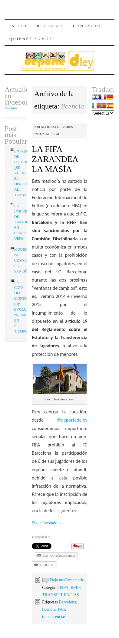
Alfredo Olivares (57, 127)
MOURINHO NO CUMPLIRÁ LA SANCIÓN (24, 260)
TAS (61, 609)
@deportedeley (72, 420)
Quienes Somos (30, 39)
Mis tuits (11, 108)
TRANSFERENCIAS (60, 595)
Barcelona (67, 602)
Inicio (18, 26)
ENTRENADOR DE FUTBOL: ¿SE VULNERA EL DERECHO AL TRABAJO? (26, 173)
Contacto (87, 26)
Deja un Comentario (67, 580)
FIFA (64, 587)
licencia (48, 609)
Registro (50, 26)
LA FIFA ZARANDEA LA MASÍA (55, 159)
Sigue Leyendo (47, 523)
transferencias (54, 616)
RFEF (75, 587)
